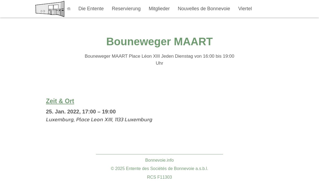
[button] (91, 8)
